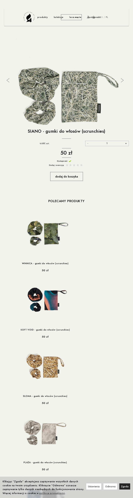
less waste (75, 17)
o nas (89, 456)
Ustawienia (94, 486)
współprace (63, 424)
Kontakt (90, 459)
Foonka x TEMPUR (66, 437)
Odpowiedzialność (14, 459)
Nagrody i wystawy (96, 462)
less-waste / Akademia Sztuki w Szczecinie (57, 462)
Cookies (8, 434)
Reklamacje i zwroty (14, 444)
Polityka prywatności (15, 430)
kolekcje (59, 17)
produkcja (10, 456)
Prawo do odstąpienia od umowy (22, 441)
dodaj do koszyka (66, 176)
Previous (7, 80)
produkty (42, 17)
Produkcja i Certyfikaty (16, 462)
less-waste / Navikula (45, 459)
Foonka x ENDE (64, 427)
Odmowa (110, 486)
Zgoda (124, 486)
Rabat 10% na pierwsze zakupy (101, 427)
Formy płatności (12, 437)
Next (122, 80)
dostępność (94, 17)
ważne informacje (15, 424)
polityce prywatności (52, 493)
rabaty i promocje (95, 424)
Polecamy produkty (66, 201)
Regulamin (9, 427)
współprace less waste (49, 456)
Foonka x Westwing (66, 430)
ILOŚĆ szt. (45, 143)
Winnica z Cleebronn (67, 434)
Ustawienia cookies (14, 448)
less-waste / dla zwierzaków (49, 466)
